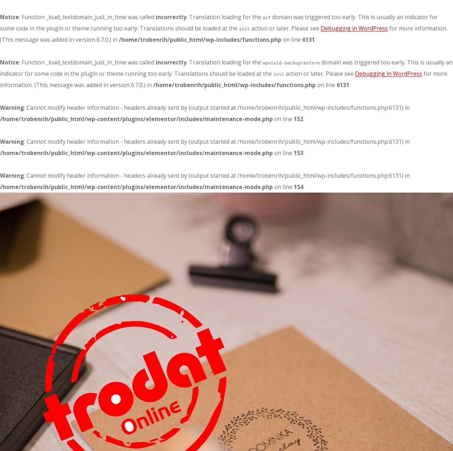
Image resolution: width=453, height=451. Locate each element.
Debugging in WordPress (354, 28)
